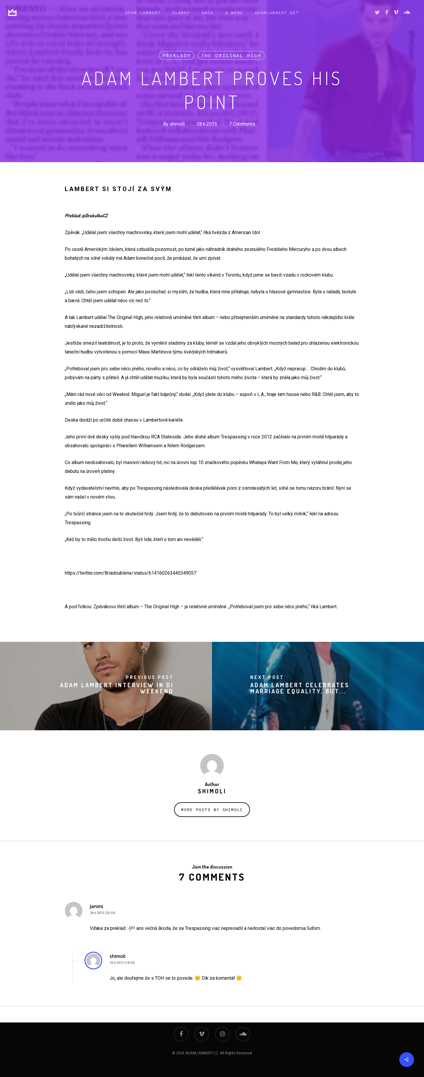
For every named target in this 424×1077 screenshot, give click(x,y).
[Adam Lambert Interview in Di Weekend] (106, 686)
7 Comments (242, 124)
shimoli (177, 124)
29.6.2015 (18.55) (122, 963)
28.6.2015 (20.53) (102, 913)
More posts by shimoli (212, 809)
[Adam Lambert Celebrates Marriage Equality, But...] (318, 686)
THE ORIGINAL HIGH (231, 55)
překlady (177, 55)
